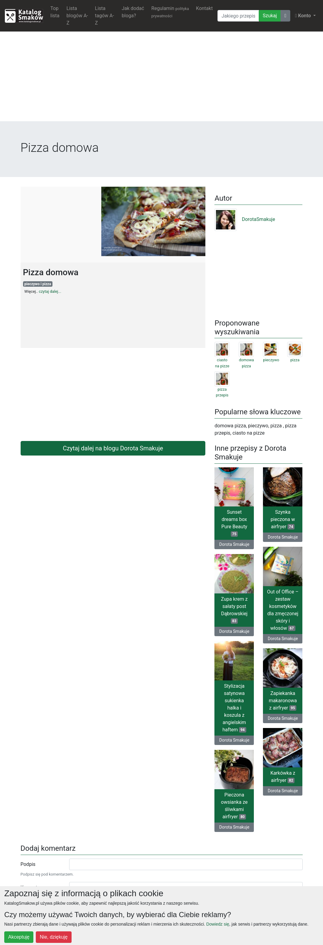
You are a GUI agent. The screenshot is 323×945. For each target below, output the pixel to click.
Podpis (28, 864)
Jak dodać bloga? (133, 11)
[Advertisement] (161, 78)
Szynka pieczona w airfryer (283, 519)
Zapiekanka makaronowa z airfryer (283, 700)
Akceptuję (18, 937)
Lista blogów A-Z (77, 15)
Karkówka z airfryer (282, 776)
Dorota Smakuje (234, 544)
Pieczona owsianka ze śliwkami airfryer (234, 806)
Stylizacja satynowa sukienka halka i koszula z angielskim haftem (234, 708)
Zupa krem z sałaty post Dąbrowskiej (234, 610)
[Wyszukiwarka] (238, 16)
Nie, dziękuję (54, 937)
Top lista (54, 11)
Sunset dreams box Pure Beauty (234, 523)
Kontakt (204, 8)
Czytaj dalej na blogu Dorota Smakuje (113, 448)
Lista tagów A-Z (104, 15)
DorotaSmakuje (244, 219)
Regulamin (170, 11)
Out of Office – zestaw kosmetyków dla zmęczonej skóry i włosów (283, 610)
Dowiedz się (217, 924)
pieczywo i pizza (37, 284)
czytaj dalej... (50, 291)
